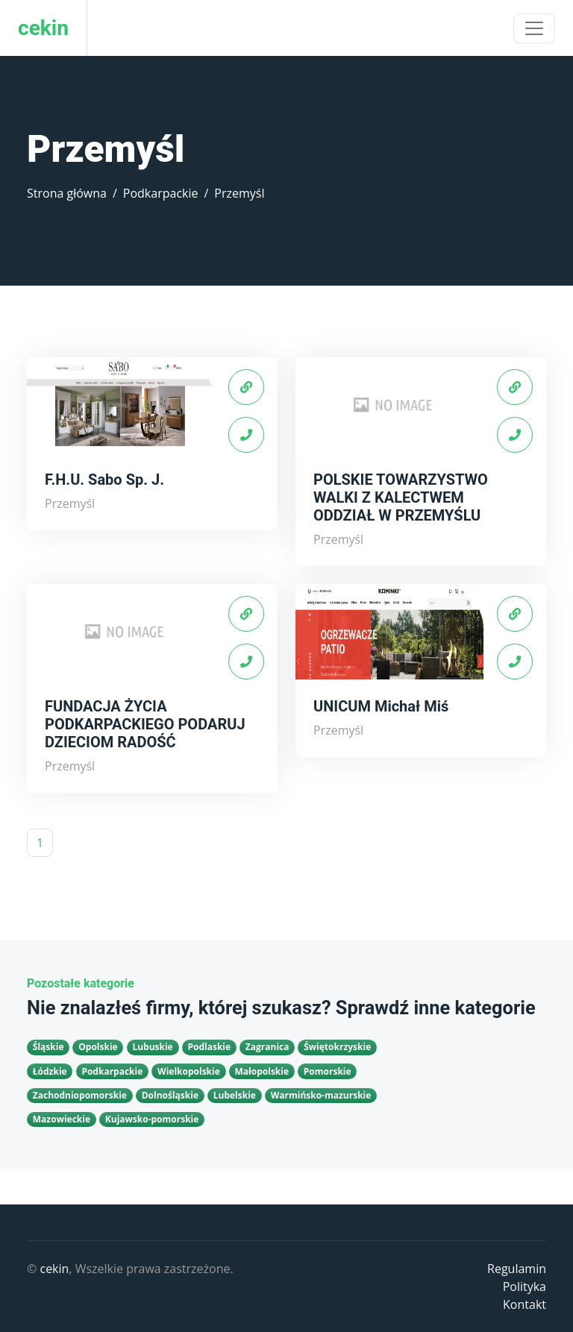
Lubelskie (234, 1095)
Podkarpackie (160, 193)
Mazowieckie (61, 1119)
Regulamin (516, 1268)
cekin (54, 1268)
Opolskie (97, 1046)
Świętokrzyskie (337, 1046)
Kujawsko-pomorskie (152, 1119)
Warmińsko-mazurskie (321, 1095)
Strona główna (67, 193)
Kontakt (524, 1304)
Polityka (524, 1286)
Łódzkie (50, 1071)
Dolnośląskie (170, 1095)
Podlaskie (209, 1046)
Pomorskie (327, 1071)
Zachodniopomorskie (80, 1095)
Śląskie (48, 1046)
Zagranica (267, 1046)
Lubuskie (152, 1046)
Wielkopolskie (188, 1071)
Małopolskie (262, 1071)
